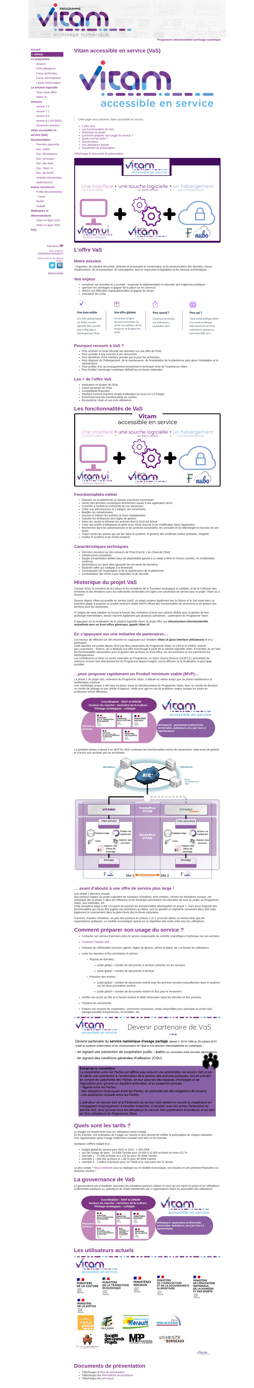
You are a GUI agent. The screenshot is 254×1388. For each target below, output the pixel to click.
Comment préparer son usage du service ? (107, 135)
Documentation (41, 139)
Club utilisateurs (46, 68)
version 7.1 (42, 111)
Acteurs (40, 63)
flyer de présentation (112, 1372)
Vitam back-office (46, 92)
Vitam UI (41, 97)
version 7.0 (42, 106)
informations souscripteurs (117, 1375)
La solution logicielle (44, 87)
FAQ (34, 229)
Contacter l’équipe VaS (95, 941)
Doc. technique (45, 158)
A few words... (53, 246)
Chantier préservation (49, 177)
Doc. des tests (45, 163)
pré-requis (108, 1378)
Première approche (47, 144)
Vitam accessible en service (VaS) (44, 133)
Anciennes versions (48, 125)
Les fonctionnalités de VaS (98, 129)
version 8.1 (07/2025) (49, 120)
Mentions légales (55, 273)
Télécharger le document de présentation (98, 153)
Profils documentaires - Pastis (49, 194)
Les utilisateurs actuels (95, 144)
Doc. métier (43, 149)
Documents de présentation (98, 147)
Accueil (36, 49)
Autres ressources (43, 187)
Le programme (40, 59)
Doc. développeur (47, 153)
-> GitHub (37, 54)
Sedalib (40, 206)
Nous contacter (103, 1167)
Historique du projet (93, 132)
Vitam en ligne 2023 (48, 225)
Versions (36, 101)
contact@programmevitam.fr (50, 253)
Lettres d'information (48, 82)
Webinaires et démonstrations (41, 213)
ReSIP (40, 201)
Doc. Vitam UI (44, 168)
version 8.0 (42, 115)
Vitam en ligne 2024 (48, 220)
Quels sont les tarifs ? (95, 138)
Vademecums (44, 182)
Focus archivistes (46, 73)
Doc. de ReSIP (45, 172)
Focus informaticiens (48, 78)
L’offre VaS (88, 126)
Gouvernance (90, 141)
